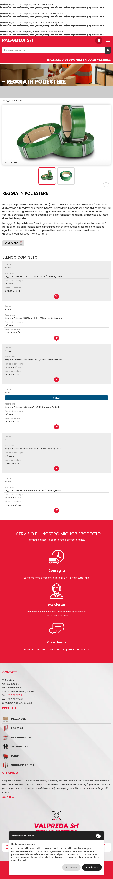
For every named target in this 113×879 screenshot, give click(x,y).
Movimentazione (21, 737)
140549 (8, 267)
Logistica (17, 728)
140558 (8, 351)
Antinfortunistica (22, 746)
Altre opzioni (71, 867)
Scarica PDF (11, 243)
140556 (8, 440)
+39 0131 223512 (14, 695)
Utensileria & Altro (22, 765)
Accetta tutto (91, 867)
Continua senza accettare (23, 844)
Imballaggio (18, 718)
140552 (8, 309)
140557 (8, 481)
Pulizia (15, 755)
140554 (8, 392)
